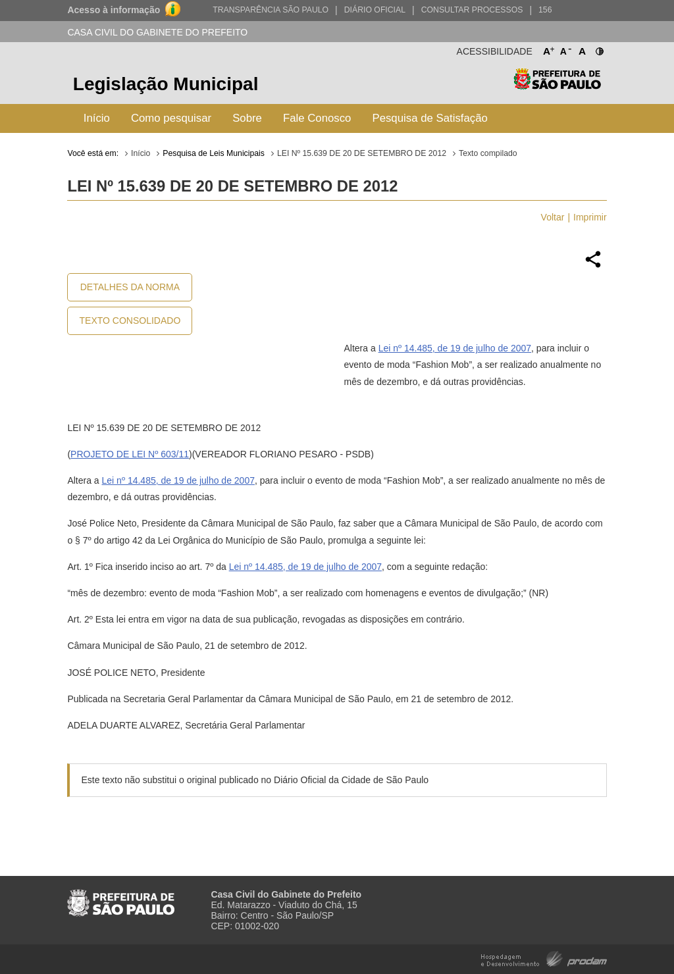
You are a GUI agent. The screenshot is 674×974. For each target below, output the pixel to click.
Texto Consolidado (130, 320)
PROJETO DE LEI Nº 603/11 (129, 454)
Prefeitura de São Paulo (557, 86)
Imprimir (590, 217)
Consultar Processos (472, 9)
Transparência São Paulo (270, 9)
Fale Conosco (317, 118)
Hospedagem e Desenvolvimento (544, 958)
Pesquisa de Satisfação (429, 118)
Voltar (553, 217)
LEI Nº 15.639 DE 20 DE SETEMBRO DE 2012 (361, 153)
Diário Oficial (374, 9)
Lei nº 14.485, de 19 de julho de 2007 (454, 348)
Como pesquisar (171, 118)
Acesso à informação (113, 10)
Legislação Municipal (166, 84)
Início (97, 118)
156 (545, 9)
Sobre (247, 118)
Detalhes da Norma (130, 287)
